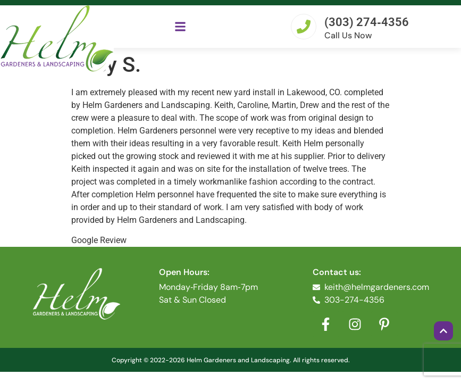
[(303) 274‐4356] (304, 27)
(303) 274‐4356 (366, 22)
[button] (180, 26)
